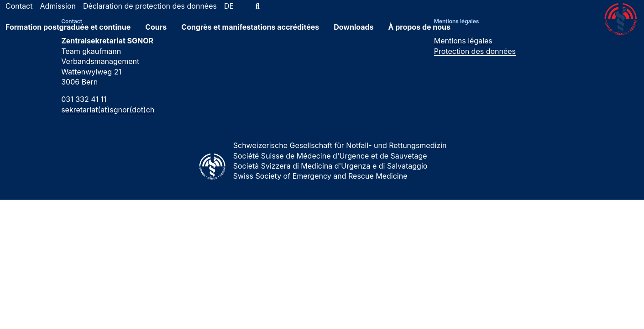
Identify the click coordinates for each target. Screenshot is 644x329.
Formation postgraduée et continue (68, 33)
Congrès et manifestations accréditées (250, 33)
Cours (156, 33)
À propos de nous (419, 33)
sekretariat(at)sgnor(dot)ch (107, 109)
